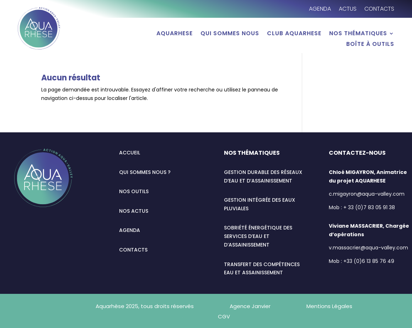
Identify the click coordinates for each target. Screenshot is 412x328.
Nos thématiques (358, 34)
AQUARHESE (174, 34)
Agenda (320, 9)
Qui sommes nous (229, 34)
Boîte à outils (370, 45)
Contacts (379, 9)
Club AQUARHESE (294, 34)
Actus (348, 9)
